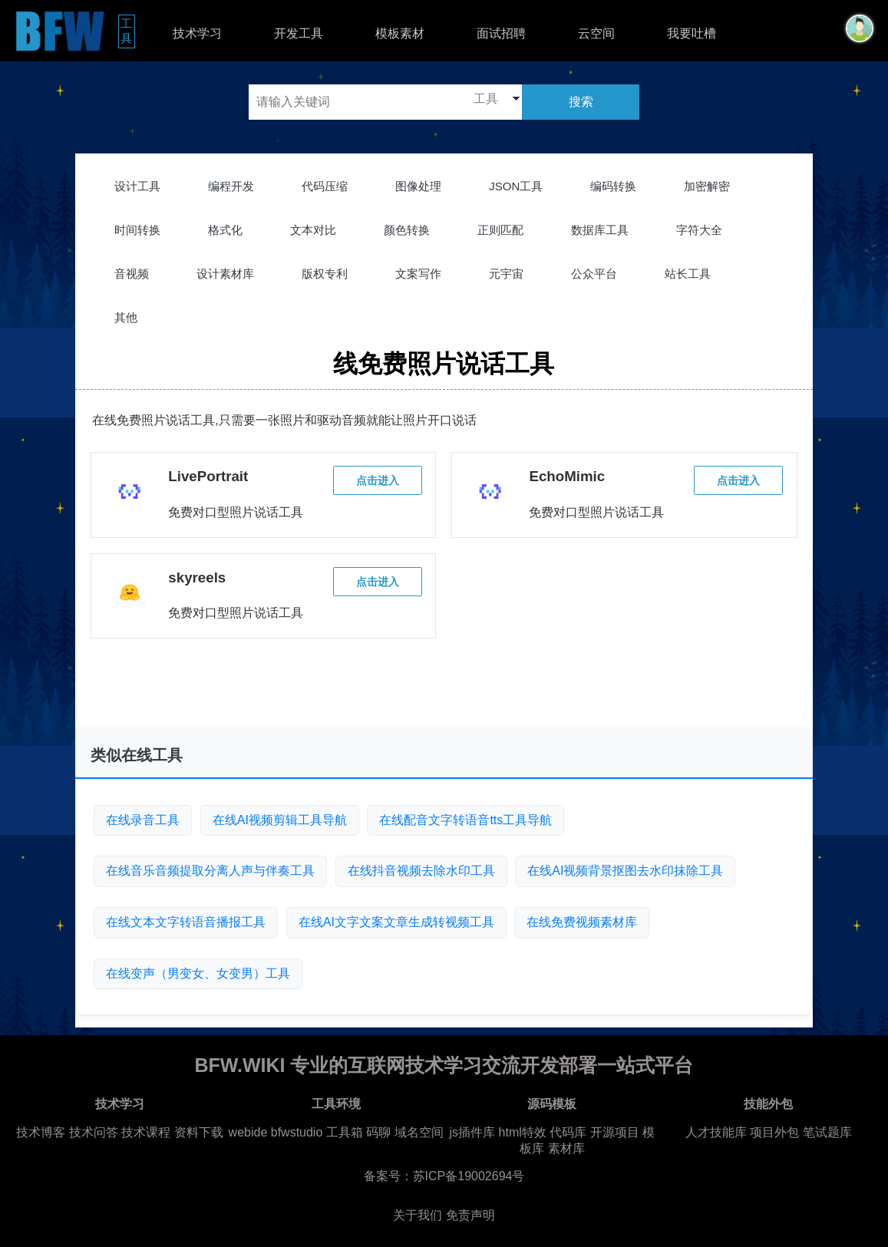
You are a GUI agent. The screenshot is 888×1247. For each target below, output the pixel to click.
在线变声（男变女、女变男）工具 (198, 973)
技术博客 (40, 1132)
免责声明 (470, 1215)
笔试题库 (827, 1132)
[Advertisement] (443, 688)
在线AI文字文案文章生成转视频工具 (396, 922)
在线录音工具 (143, 819)
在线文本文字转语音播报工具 (186, 922)
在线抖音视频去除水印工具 (421, 870)
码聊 (378, 1132)
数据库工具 (600, 229)
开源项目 (614, 1132)
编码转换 (613, 186)
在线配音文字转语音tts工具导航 (465, 819)
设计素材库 (225, 273)
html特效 (522, 1132)
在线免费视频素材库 (582, 922)
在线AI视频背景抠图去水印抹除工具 (625, 870)
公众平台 (594, 273)
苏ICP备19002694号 (469, 1176)
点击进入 (377, 480)
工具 (127, 31)
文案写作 (418, 273)
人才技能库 (716, 1132)
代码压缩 (325, 186)
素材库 (566, 1148)
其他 (125, 317)
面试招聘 (501, 33)
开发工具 (298, 33)
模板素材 (399, 33)
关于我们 (417, 1215)
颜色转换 (407, 229)
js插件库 (473, 1132)
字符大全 (699, 229)
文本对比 (313, 229)
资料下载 (198, 1132)
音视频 (131, 273)
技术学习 (197, 33)
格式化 (225, 229)
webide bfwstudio (277, 1132)
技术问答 (93, 1132)
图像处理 (418, 186)
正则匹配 (500, 229)
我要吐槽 (691, 33)
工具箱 (344, 1132)
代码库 (568, 1132)
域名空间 (419, 1132)
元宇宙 (506, 273)
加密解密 (707, 186)
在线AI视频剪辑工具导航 (280, 819)
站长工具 (688, 273)
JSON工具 (516, 186)
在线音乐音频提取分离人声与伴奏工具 (210, 870)
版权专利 (325, 273)
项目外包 (774, 1132)
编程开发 (231, 186)
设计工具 (137, 186)
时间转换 (137, 229)
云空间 (596, 33)
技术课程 (145, 1132)
